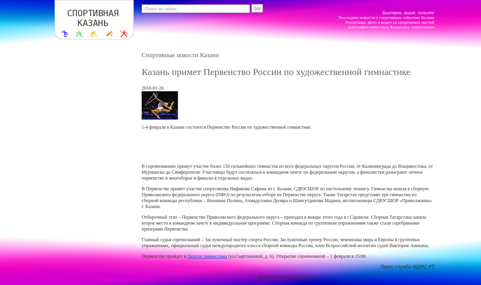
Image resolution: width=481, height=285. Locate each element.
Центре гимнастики (207, 256)
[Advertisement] (288, 147)
